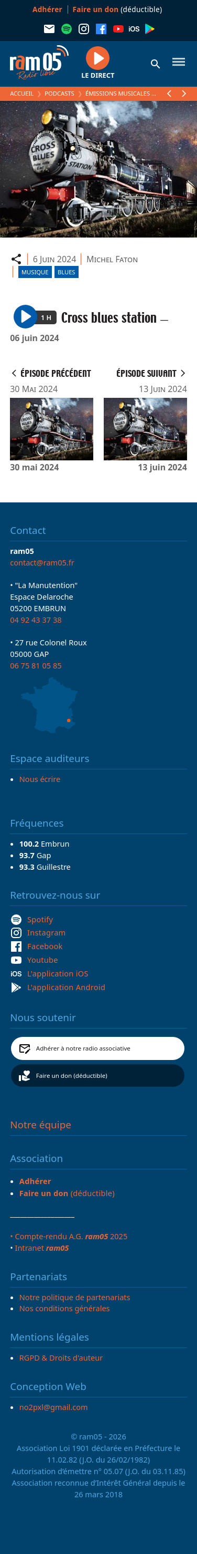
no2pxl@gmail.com (53, 1407)
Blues (66, 272)
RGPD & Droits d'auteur (61, 1357)
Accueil (22, 93)
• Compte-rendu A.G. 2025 (68, 1236)
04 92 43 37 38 (35, 619)
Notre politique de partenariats (74, 1297)
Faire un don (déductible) (71, 1075)
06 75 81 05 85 (35, 665)
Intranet (42, 1247)
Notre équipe (40, 1124)
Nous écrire (39, 779)
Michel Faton (112, 259)
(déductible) (117, 9)
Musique (34, 272)
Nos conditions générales (64, 1308)
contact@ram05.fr (42, 562)
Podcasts (59, 93)
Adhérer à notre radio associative (83, 1048)
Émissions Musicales (117, 93)
